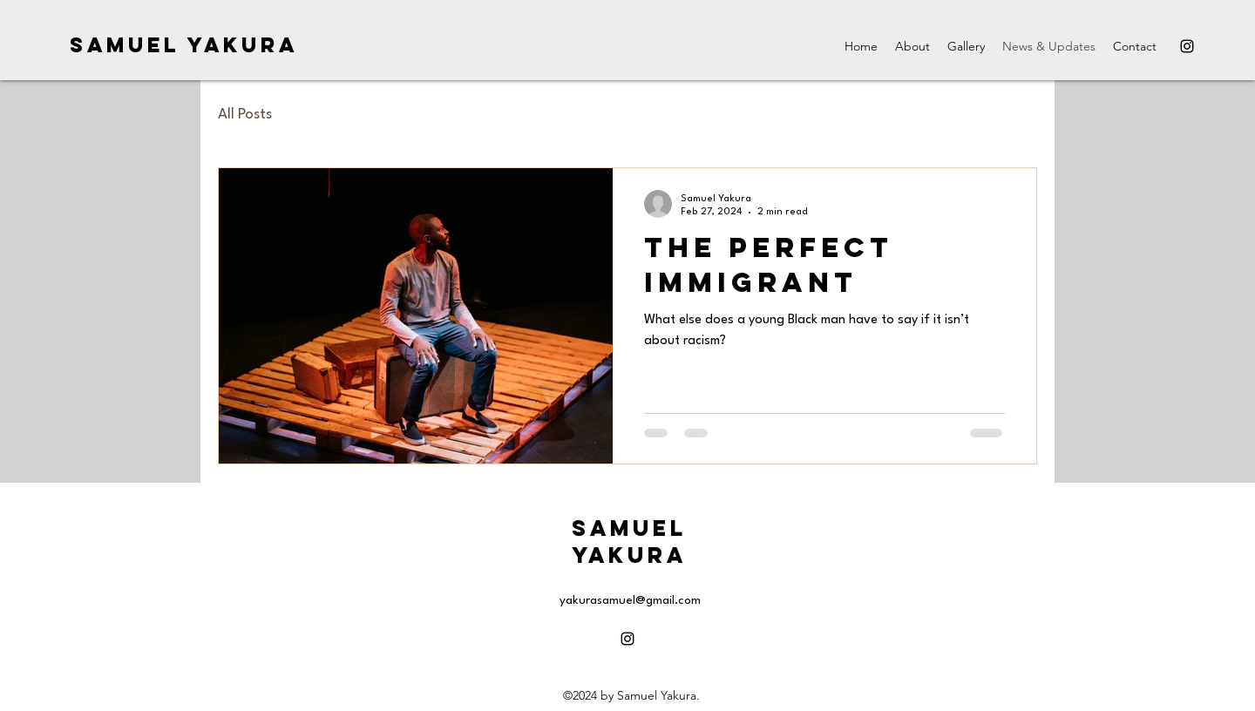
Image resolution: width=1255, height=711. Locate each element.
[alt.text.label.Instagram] (1187, 46)
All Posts (245, 114)
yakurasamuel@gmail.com (630, 600)
